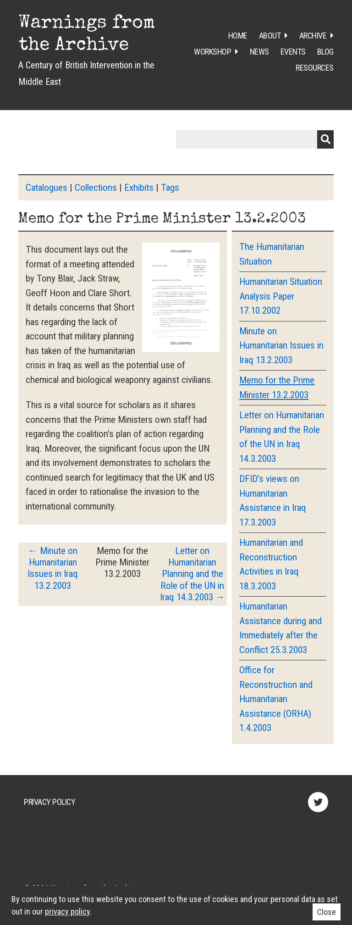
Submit (325, 139)
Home (238, 35)
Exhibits (139, 187)
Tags (170, 187)
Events (293, 51)
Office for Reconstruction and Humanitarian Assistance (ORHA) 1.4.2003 (276, 699)
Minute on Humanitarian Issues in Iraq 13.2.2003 (281, 346)
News (259, 51)
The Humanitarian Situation (271, 254)
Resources (315, 67)
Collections (96, 187)
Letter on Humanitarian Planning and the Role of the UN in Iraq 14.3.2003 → (192, 574)
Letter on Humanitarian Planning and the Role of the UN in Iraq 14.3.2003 (281, 437)
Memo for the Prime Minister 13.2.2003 (276, 387)
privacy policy (67, 911)
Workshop (212, 51)
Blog (325, 51)
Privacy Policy (49, 802)
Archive (313, 35)
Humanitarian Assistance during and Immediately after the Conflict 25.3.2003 (280, 628)
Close (326, 912)
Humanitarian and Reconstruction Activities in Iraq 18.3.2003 (271, 564)
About (270, 35)
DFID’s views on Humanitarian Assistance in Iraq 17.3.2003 (272, 500)
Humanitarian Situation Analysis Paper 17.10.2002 (280, 296)
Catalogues (46, 187)
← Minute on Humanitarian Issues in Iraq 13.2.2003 (53, 568)
